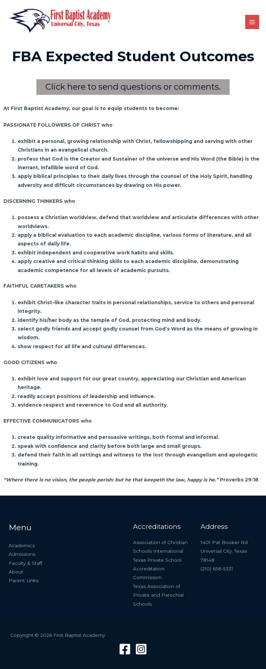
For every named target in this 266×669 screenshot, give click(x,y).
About (16, 572)
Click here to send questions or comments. (133, 87)
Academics (22, 545)
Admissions (22, 554)
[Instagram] (141, 649)
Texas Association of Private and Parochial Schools (158, 595)
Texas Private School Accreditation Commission (157, 568)
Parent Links (23, 580)
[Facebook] (125, 649)
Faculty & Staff (25, 563)
